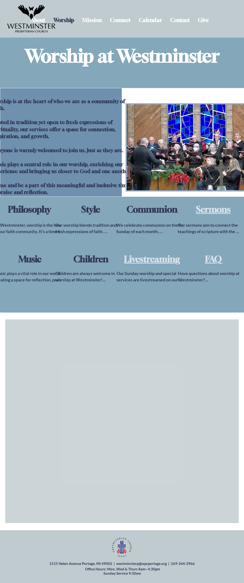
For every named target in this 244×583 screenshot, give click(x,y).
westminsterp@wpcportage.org (141, 563)
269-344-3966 (183, 563)
